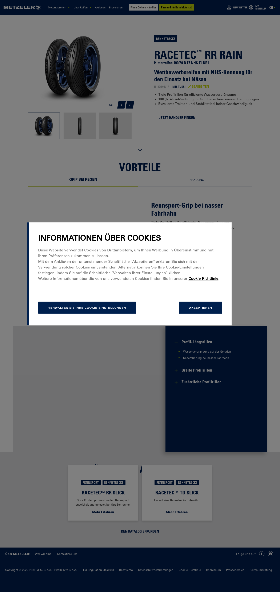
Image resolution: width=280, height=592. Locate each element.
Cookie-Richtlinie (214, 300)
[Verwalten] (98, 330)
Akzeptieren (210, 330)
